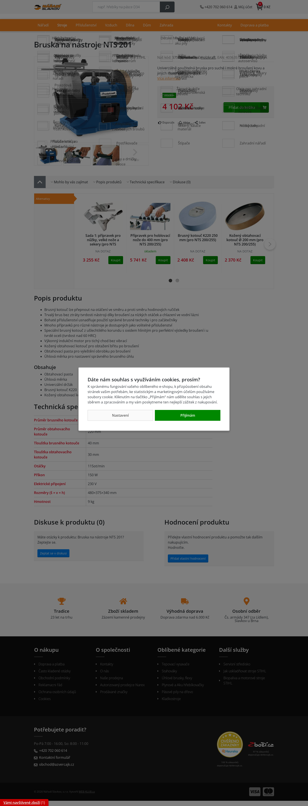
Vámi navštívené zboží (21, 802)
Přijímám (187, 415)
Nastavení (120, 415)
